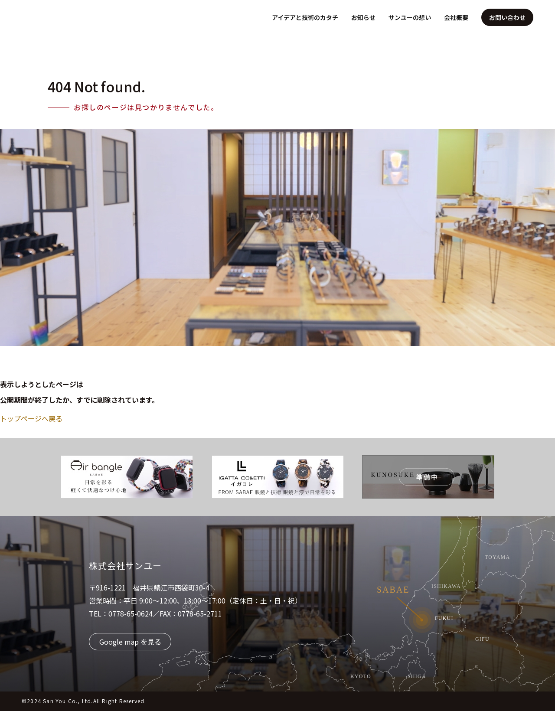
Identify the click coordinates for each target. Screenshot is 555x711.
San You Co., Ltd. (68, 700)
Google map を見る (130, 641)
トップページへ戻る (31, 418)
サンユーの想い (409, 17)
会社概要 (456, 17)
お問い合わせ (507, 17)
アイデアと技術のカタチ (305, 17)
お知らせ (363, 17)
